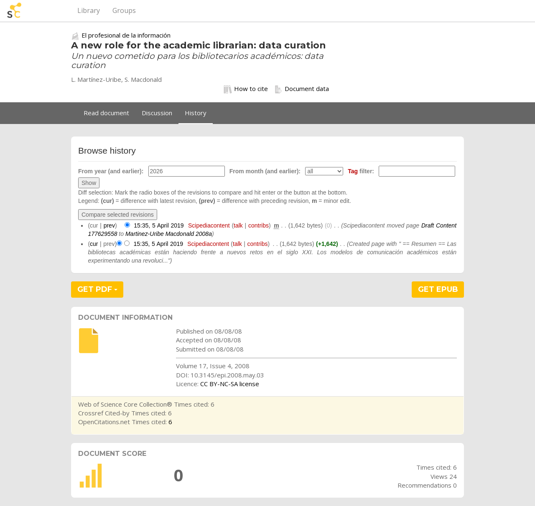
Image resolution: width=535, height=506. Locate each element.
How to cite (246, 89)
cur (94, 243)
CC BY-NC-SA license (229, 384)
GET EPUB (438, 289)
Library (88, 10)
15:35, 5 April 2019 (158, 225)
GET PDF (97, 289)
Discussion (157, 113)
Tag (353, 171)
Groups (124, 10)
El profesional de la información (126, 35)
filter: (361, 171)
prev (109, 225)
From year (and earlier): (110, 171)
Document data (301, 89)
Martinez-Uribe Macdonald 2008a (168, 233)
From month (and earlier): (265, 171)
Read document (106, 113)
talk (238, 225)
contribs (258, 225)
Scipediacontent (209, 225)
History (195, 113)
